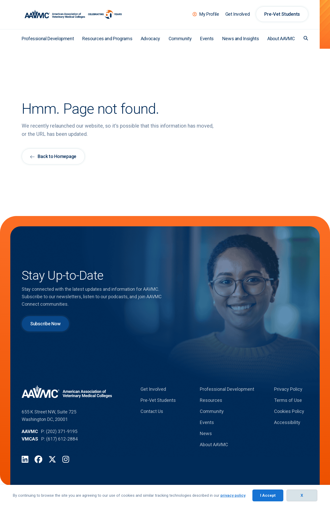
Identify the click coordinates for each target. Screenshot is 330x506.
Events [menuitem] (207, 38)
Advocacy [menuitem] (150, 38)
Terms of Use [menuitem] (288, 400)
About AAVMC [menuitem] (281, 38)
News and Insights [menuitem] (240, 38)
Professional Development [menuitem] (48, 38)
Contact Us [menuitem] (152, 411)
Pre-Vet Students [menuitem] (282, 14)
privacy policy (232, 495)
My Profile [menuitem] (209, 14)
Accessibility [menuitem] (287, 422)
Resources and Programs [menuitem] (107, 38)
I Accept (268, 495)
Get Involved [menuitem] (237, 14)
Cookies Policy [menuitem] (289, 411)
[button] (305, 38)
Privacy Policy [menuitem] (288, 389)
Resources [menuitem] (211, 400)
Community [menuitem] (180, 38)
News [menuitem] (206, 433)
